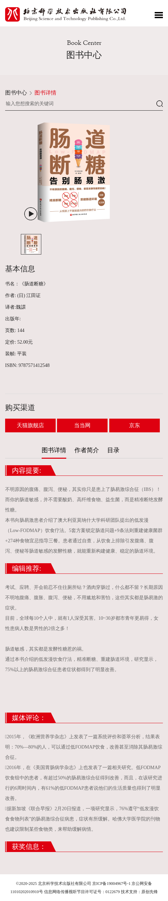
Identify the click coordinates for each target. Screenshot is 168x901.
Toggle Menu (159, 15)
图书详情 (45, 93)
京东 (134, 425)
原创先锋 (149, 891)
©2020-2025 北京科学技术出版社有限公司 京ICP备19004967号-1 (73, 883)
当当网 (82, 425)
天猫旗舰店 (30, 425)
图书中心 (16, 93)
